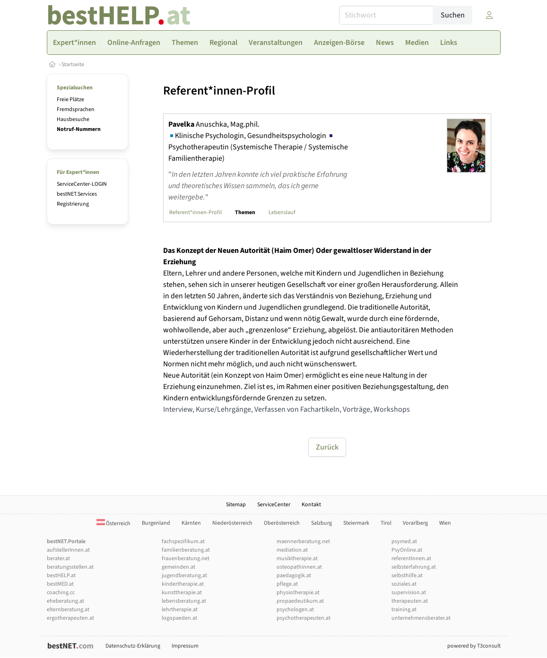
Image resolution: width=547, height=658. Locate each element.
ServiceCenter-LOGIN (82, 184)
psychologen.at (295, 610)
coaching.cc (61, 593)
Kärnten (191, 523)
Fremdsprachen (76, 109)
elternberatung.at (68, 610)
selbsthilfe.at (407, 575)
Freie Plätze (70, 99)
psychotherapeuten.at (303, 618)
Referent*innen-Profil (195, 212)
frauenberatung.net (185, 558)
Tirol (386, 523)
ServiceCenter (273, 505)
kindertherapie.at (183, 584)
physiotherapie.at (298, 593)
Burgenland (156, 523)
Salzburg (321, 523)
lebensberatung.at (184, 601)
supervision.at (408, 593)
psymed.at (404, 541)
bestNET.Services (77, 194)
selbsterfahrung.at (413, 567)
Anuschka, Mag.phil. (214, 124)
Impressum (185, 646)
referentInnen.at (411, 558)
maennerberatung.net (303, 541)
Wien (445, 523)
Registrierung (73, 204)
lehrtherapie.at (180, 610)
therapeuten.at (409, 601)
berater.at (58, 558)
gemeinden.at (178, 567)
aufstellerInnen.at (68, 550)
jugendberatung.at (184, 575)
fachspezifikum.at (183, 541)
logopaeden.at (179, 618)
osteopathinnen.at (299, 567)
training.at (404, 610)
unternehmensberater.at (421, 618)
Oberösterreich (282, 523)
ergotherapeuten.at (70, 618)
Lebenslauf (282, 212)
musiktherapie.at (297, 558)
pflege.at (287, 584)
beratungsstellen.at (70, 567)
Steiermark (356, 523)
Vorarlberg (415, 523)
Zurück (327, 447)
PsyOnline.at (406, 550)
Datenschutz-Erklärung (132, 646)
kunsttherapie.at (182, 593)
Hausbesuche (73, 119)
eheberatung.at (65, 601)
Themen (245, 212)
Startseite (72, 65)
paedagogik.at (294, 575)
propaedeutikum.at (300, 601)
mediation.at (292, 550)
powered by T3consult (474, 646)
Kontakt (311, 505)
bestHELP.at (61, 575)
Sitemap (236, 505)
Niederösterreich (232, 523)
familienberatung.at (186, 550)
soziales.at (404, 584)
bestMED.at (60, 584)
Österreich (113, 523)
